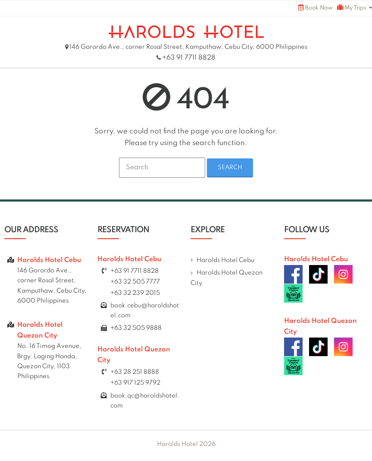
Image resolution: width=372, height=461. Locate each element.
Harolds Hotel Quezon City (227, 281)
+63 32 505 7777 (135, 285)
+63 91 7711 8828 (189, 57)
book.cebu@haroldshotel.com (144, 314)
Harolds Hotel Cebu (225, 263)
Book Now (315, 7)
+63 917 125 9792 (135, 386)
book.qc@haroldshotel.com (144, 403)
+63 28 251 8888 (134, 375)
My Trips (351, 7)
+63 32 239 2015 (135, 296)
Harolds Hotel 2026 (186, 447)
